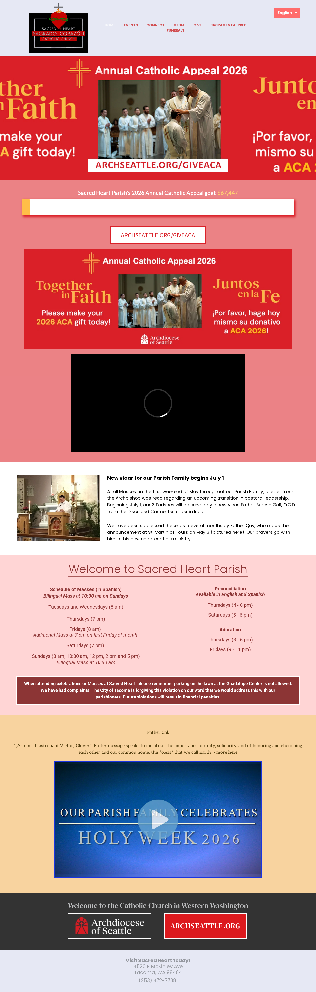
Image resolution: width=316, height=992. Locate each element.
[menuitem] (110, 25)
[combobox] (287, 13)
